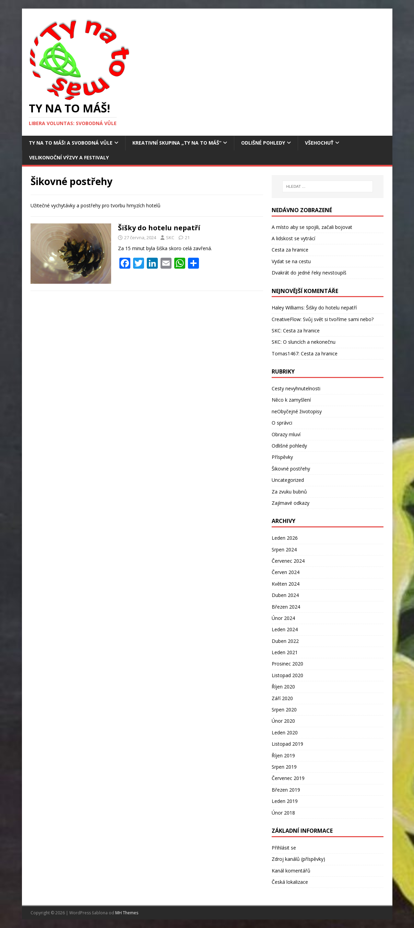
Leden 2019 (285, 801)
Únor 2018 (283, 812)
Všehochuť (319, 142)
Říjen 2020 (283, 686)
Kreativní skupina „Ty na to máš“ (176, 142)
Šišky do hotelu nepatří (159, 227)
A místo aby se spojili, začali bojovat (312, 227)
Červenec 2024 (288, 561)
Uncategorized (288, 480)
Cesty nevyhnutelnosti (296, 388)
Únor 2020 (283, 721)
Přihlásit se (284, 847)
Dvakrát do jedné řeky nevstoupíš (309, 272)
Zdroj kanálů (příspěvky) (298, 859)
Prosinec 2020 (287, 663)
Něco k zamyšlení (291, 399)
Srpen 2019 (284, 767)
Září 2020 (282, 698)
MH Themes (126, 913)
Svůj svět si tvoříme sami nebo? (338, 319)
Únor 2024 (283, 618)
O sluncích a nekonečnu (309, 342)
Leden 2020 (285, 732)
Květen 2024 (285, 584)
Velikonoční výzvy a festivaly (69, 157)
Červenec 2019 (288, 778)
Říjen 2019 (283, 755)
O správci (282, 422)
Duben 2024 (285, 595)
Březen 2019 (286, 789)
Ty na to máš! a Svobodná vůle (71, 142)
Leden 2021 (285, 652)
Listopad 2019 (287, 744)
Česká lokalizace (290, 882)
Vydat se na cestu (291, 261)
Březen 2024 (286, 606)
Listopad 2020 (287, 675)
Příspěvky (282, 457)
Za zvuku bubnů (289, 491)
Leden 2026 (285, 538)
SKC (170, 237)
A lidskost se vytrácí (293, 238)
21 (187, 237)
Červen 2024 (285, 572)
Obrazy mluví (286, 434)
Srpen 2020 (284, 709)
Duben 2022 (285, 641)
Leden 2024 (285, 629)
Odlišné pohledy (263, 142)
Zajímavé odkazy (290, 503)
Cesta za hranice (290, 249)
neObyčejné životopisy (297, 411)
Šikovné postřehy (291, 468)
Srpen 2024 (284, 549)
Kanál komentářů (291, 870)
